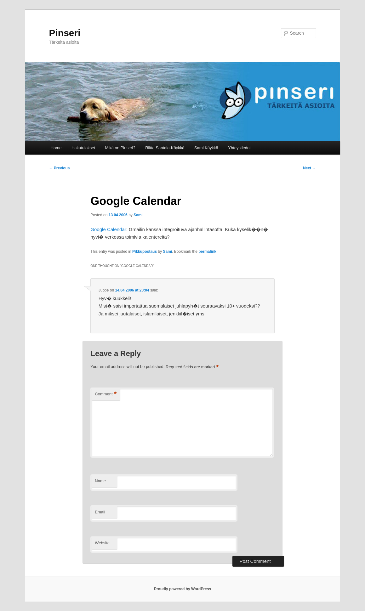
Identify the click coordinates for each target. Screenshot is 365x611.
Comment (106, 394)
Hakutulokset (83, 147)
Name (100, 480)
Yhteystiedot (239, 147)
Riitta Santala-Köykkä (164, 147)
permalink (207, 251)
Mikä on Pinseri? (120, 147)
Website (102, 542)
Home (56, 147)
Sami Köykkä (206, 147)
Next (309, 168)
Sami (138, 215)
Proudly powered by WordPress (182, 589)
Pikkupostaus (144, 251)
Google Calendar (108, 229)
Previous (59, 168)
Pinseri (65, 33)
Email (100, 512)
